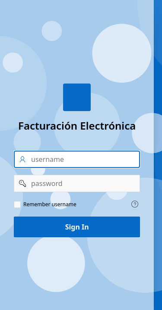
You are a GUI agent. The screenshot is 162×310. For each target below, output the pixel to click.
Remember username (49, 204)
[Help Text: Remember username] (135, 204)
